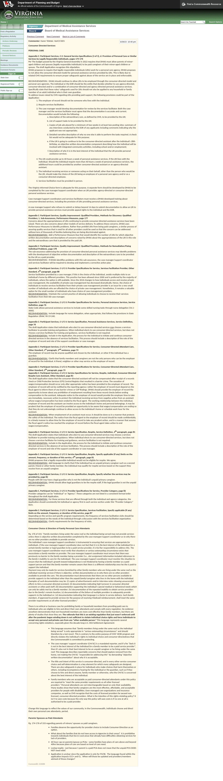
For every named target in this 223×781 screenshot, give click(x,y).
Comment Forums (7, 70)
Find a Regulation (7, 31)
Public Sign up (6, 90)
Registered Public (7, 84)
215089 (42, 764)
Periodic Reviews (9, 51)
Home (3, 22)
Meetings (4, 60)
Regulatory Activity (8, 36)
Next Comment (53, 36)
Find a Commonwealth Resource (201, 4)
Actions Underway (9, 41)
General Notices (9, 55)
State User (5, 77)
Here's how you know (72, 6)
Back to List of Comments (74, 36)
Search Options (215, 22)
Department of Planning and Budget (39, 2)
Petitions (6, 46)
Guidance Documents (9, 65)
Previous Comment (35, 36)
